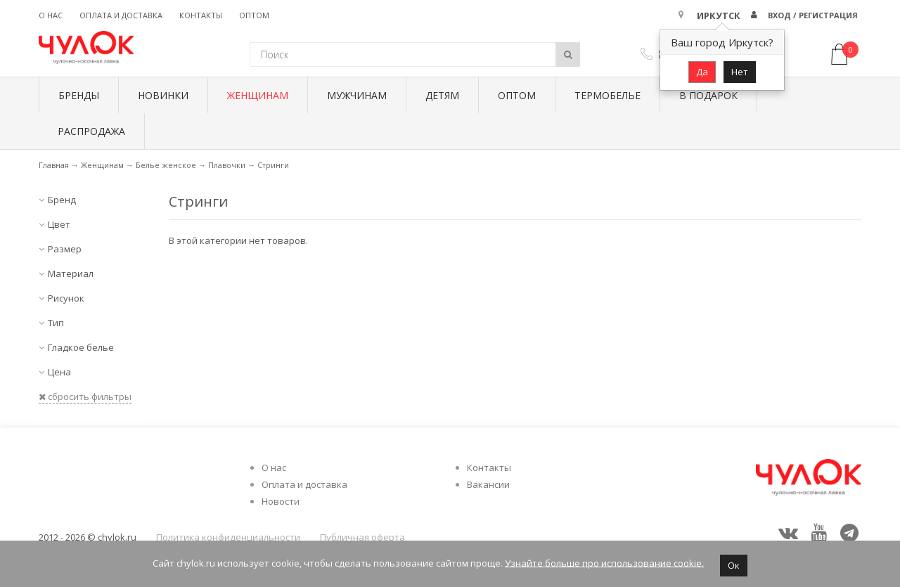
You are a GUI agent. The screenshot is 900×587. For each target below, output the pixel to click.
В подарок (708, 95)
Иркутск (718, 15)
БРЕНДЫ (78, 95)
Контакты (200, 15)
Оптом (254, 15)
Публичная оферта (362, 537)
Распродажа (91, 131)
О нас (51, 15)
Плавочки (226, 165)
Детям (442, 95)
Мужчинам (357, 95)
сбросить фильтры (85, 396)
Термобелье (607, 95)
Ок (734, 565)
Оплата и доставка (120, 15)
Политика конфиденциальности (228, 537)
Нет (739, 71)
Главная (54, 165)
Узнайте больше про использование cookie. (604, 562)
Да (702, 71)
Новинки (163, 95)
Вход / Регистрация (813, 15)
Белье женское (166, 165)
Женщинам (257, 95)
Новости (281, 501)
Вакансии (488, 484)
